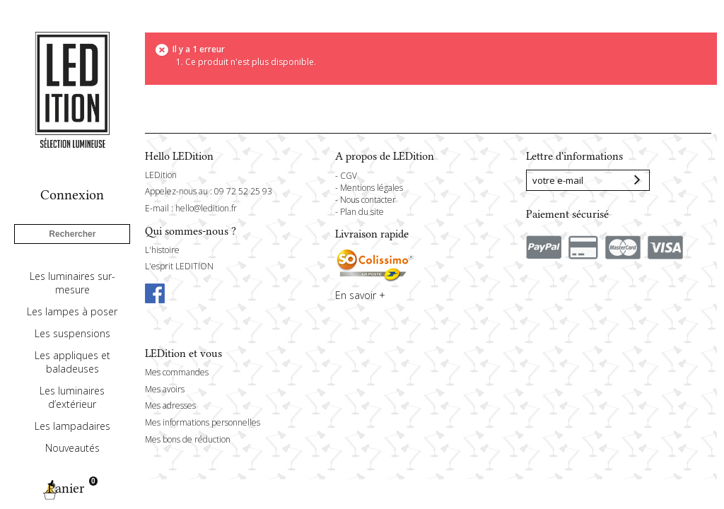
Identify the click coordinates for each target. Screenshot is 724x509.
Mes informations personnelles (202, 422)
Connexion (72, 195)
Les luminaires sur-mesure (72, 282)
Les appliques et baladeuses (72, 362)
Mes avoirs (165, 389)
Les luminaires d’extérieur (72, 397)
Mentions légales (371, 188)
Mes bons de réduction (187, 439)
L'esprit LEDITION (179, 266)
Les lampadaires (72, 426)
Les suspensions (72, 333)
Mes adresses (170, 405)
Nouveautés (72, 448)
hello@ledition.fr (206, 208)
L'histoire (162, 250)
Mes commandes (177, 372)
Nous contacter (368, 200)
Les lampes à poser (72, 311)
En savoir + (360, 295)
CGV (348, 176)
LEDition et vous (183, 353)
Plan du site (362, 212)
